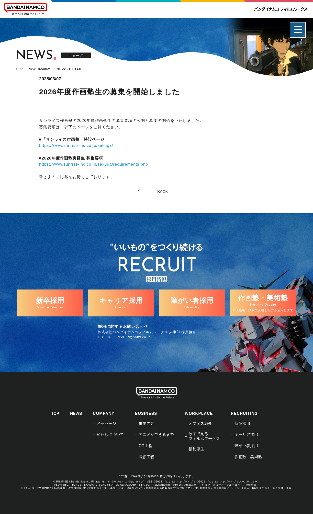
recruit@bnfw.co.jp (134, 337)
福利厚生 (196, 449)
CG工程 (145, 446)
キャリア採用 (246, 434)
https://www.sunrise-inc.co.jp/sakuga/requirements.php (93, 164)
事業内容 (146, 423)
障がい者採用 (246, 446)
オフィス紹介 (200, 423)
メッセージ (106, 423)
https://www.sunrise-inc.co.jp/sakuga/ (76, 145)
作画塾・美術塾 (248, 457)
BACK (162, 192)
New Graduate (40, 69)
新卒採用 (242, 423)
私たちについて (110, 434)
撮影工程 (146, 457)
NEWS (76, 413)
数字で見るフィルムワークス (204, 436)
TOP (19, 69)
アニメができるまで (156, 434)
